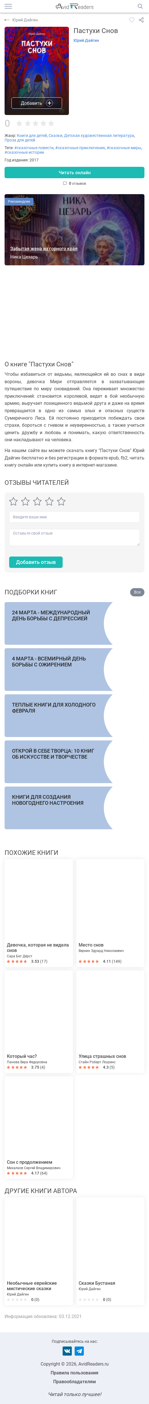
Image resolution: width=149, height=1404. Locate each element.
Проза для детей (20, 140)
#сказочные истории (24, 152)
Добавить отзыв (36, 562)
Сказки (55, 135)
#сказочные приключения (80, 147)
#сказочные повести (33, 147)
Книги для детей (32, 135)
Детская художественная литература (99, 135)
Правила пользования (74, 1373)
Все (137, 592)
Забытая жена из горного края (44, 248)
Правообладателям (74, 1381)
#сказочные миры (124, 147)
